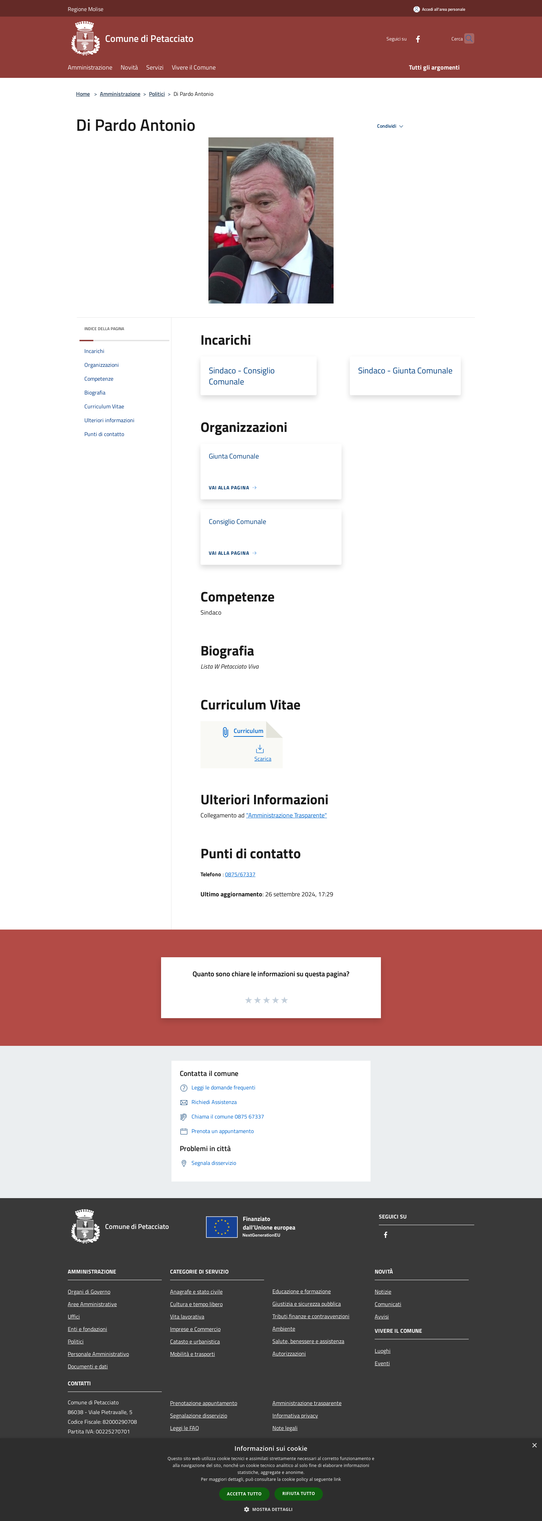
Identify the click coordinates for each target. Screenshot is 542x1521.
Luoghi (383, 1351)
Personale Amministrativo (98, 1354)
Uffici (74, 1316)
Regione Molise (85, 9)
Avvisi (382, 1316)
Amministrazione (120, 94)
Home (83, 94)
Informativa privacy (295, 1415)
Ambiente (283, 1328)
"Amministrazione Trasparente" (286, 815)
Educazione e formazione (301, 1291)
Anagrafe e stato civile (196, 1291)
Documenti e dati (88, 1366)
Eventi (382, 1363)
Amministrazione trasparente (307, 1403)
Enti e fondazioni (87, 1329)
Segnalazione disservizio (198, 1415)
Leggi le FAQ (184, 1428)
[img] (155, 327)
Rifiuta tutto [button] (298, 1493)
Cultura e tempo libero (196, 1304)
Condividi (391, 126)
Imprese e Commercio (195, 1329)
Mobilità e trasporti (192, 1354)
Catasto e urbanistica (195, 1341)
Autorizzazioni (289, 1353)
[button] (271, 1509)
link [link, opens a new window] (337, 1479)
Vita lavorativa (187, 1316)
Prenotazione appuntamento (203, 1403)
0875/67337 (240, 874)
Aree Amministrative (92, 1304)
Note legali (285, 1428)
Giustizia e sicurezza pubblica (306, 1304)
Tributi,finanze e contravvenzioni (310, 1316)
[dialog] (271, 1479)
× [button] (534, 1445)
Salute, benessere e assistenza (308, 1341)
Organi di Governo (89, 1291)
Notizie (383, 1291)
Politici (157, 94)
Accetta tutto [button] (244, 1494)
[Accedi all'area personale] (439, 9)
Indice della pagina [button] (104, 328)
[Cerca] (466, 38)
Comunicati (388, 1304)
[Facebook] (404, 38)
